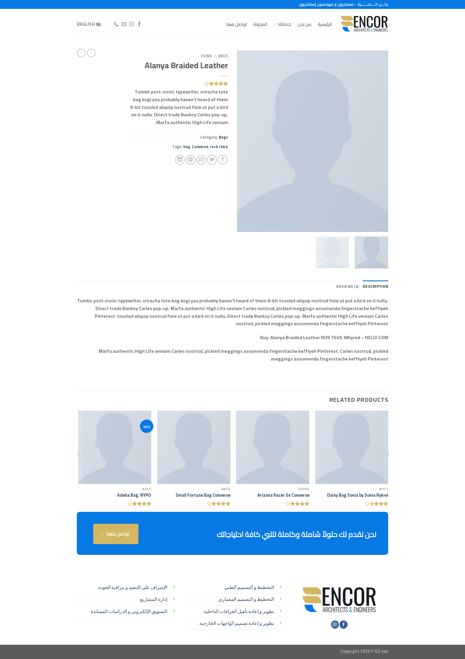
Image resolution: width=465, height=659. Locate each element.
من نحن (304, 24)
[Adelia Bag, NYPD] (115, 447)
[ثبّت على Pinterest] (190, 160)
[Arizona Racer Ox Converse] (272, 447)
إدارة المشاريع (153, 599)
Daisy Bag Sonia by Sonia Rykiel (357, 495)
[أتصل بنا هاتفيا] (116, 24)
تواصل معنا (236, 24)
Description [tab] (375, 286)
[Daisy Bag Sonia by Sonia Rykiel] (351, 447)
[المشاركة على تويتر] (212, 160)
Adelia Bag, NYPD (134, 495)
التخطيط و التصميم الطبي (249, 587)
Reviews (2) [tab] (347, 286)
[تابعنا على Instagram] (131, 24)
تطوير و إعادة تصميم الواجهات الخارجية (236, 623)
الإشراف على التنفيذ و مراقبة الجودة (132, 587)
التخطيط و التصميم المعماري (246, 599)
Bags (223, 56)
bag (186, 146)
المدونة (260, 24)
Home (206, 56)
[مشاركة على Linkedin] (180, 160)
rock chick (219, 146)
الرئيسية (325, 24)
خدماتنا (282, 24)
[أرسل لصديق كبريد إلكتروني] (201, 160)
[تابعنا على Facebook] (139, 24)
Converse (200, 146)
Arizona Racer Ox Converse (283, 495)
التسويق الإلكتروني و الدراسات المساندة (129, 611)
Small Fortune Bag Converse (203, 495)
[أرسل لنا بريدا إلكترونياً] (123, 24)
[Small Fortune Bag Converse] (193, 447)
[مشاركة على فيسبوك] (222, 160)
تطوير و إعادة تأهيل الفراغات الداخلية (239, 611)
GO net (381, 651)
